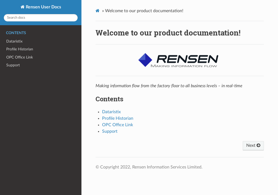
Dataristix (14, 41)
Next (253, 145)
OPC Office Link (19, 57)
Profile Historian (19, 49)
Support (13, 65)
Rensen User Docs (43, 7)
